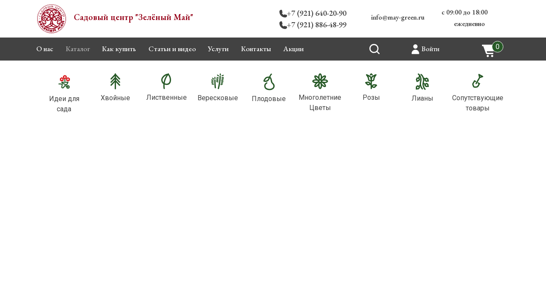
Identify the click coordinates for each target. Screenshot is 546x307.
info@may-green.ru (397, 17)
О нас (44, 48)
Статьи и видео (172, 48)
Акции (293, 48)
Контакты (256, 48)
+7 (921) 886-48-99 (316, 24)
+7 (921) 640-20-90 (316, 13)
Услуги (218, 48)
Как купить (119, 48)
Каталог (78, 48)
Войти (430, 48)
